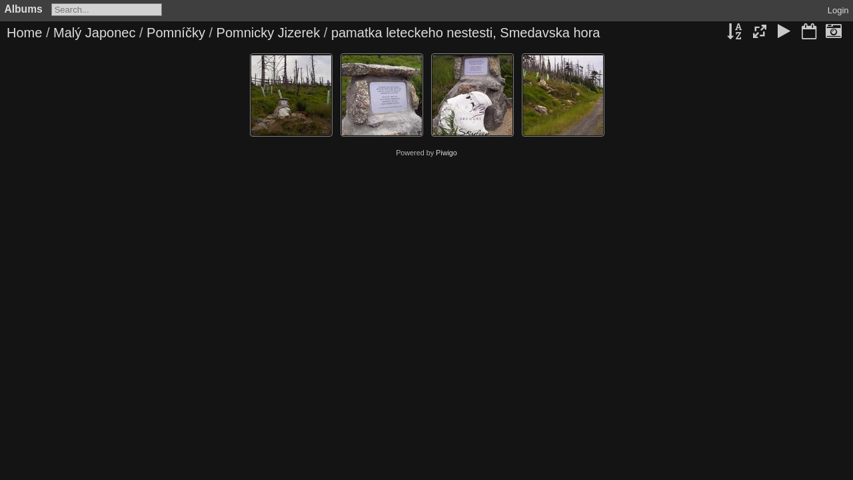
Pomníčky (176, 32)
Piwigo (446, 153)
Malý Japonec (94, 32)
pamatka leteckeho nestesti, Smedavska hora (465, 32)
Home (24, 32)
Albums (24, 9)
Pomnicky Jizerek (269, 32)
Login (838, 10)
